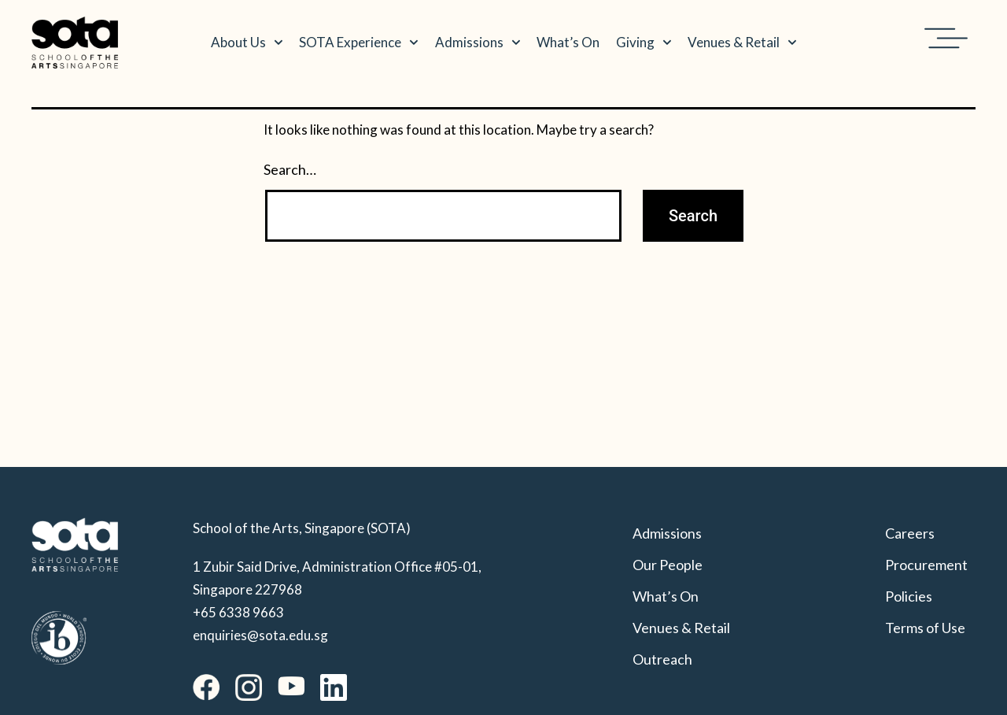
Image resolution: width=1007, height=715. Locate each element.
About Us (247, 42)
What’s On (568, 42)
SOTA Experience (359, 42)
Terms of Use (925, 627)
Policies (908, 596)
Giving (644, 42)
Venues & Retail (742, 42)
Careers (910, 533)
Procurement (926, 564)
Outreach (662, 659)
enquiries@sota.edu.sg (260, 635)
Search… (290, 169)
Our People (668, 564)
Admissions (478, 42)
